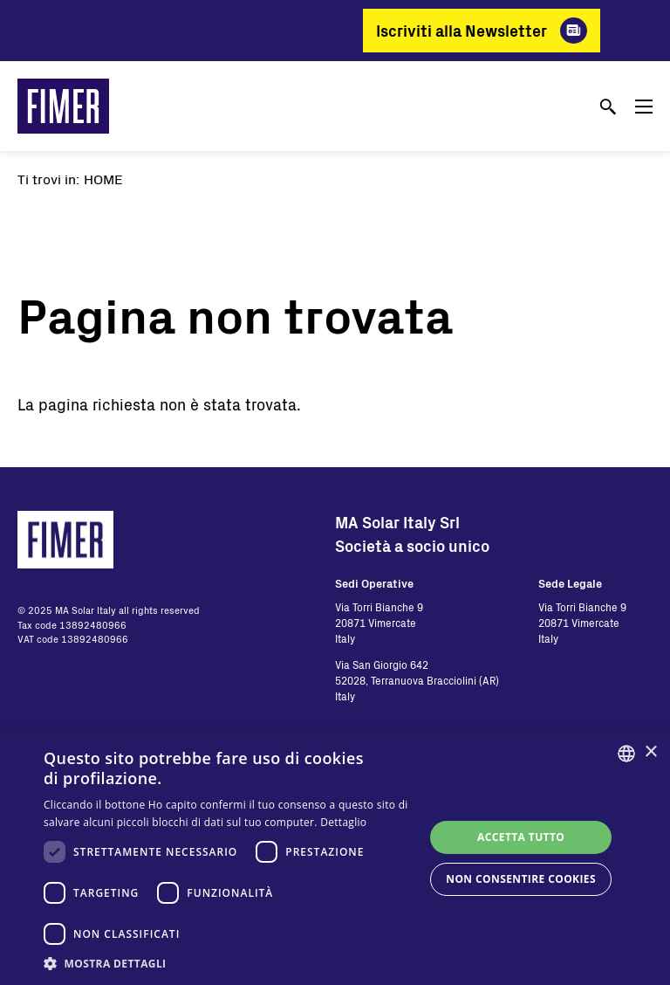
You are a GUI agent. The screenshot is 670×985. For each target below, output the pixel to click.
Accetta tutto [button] (520, 837)
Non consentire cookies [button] (521, 878)
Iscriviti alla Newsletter (461, 30)
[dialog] (335, 858)
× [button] (650, 752)
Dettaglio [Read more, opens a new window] (343, 822)
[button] (230, 963)
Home (103, 178)
